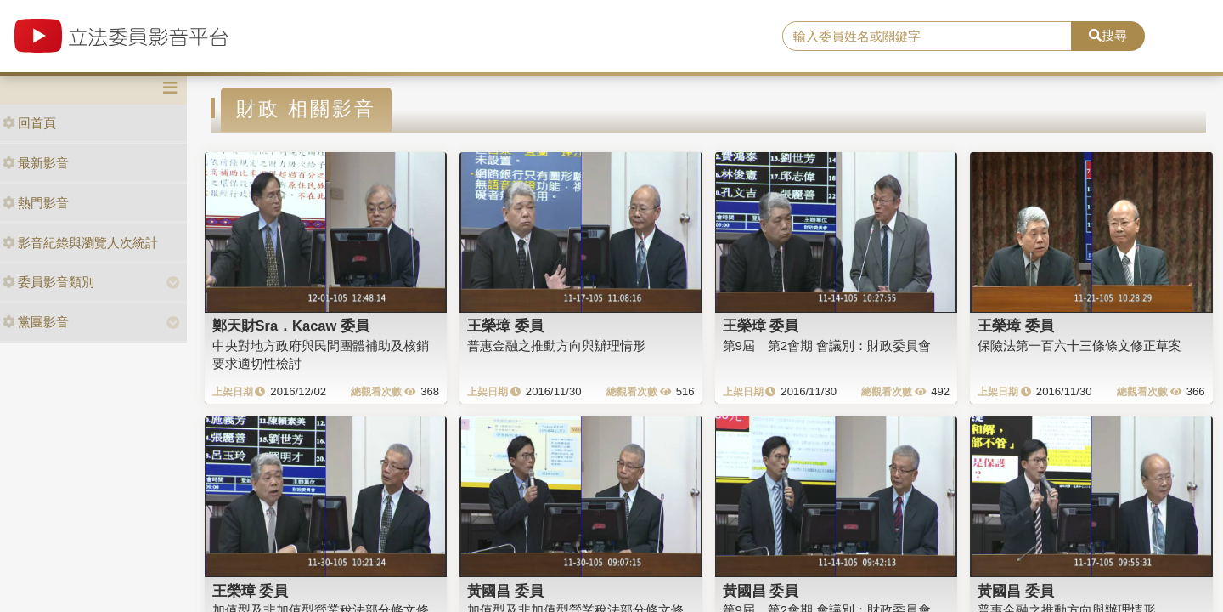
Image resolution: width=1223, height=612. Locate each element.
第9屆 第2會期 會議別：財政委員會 (827, 345)
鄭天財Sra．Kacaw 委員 (290, 325)
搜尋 (1108, 35)
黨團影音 (36, 321)
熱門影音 (36, 203)
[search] (927, 36)
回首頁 (29, 123)
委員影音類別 (48, 282)
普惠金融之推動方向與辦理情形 (556, 345)
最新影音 (36, 163)
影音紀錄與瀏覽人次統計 (80, 242)
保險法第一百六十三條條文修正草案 (1079, 345)
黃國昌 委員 (505, 590)
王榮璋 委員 (505, 325)
